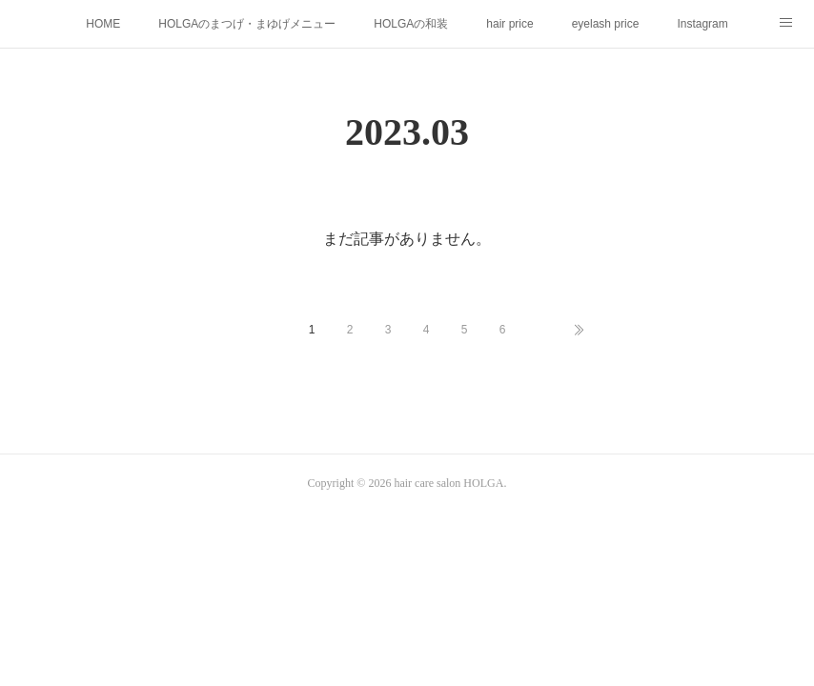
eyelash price (606, 23)
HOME (103, 23)
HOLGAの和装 (411, 23)
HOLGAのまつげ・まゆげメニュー (247, 23)
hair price (509, 23)
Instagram (702, 23)
